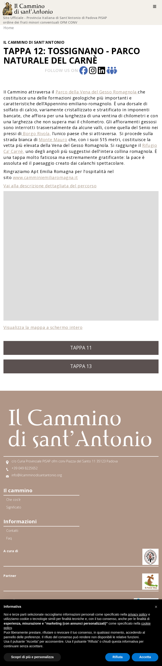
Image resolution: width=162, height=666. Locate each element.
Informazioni (20, 521)
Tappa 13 (81, 366)
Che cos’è (13, 499)
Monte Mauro (53, 139)
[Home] (29, 7)
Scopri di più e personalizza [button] (32, 657)
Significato (13, 507)
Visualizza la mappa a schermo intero (42, 327)
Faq (9, 538)
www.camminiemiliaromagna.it (45, 177)
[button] (156, 606)
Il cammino (17, 490)
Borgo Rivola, (36, 133)
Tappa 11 (81, 347)
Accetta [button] (145, 657)
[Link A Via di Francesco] (150, 579)
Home (8, 27)
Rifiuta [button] (118, 657)
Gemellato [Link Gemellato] (12, 600)
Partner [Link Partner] (9, 575)
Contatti (12, 530)
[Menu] (155, 6)
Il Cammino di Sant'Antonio (33, 42)
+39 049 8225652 (25, 468)
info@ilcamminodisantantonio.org (37, 475)
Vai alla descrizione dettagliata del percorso (49, 186)
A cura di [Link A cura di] (10, 551)
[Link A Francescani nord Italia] (150, 554)
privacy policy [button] (137, 614)
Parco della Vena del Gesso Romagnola (97, 92)
